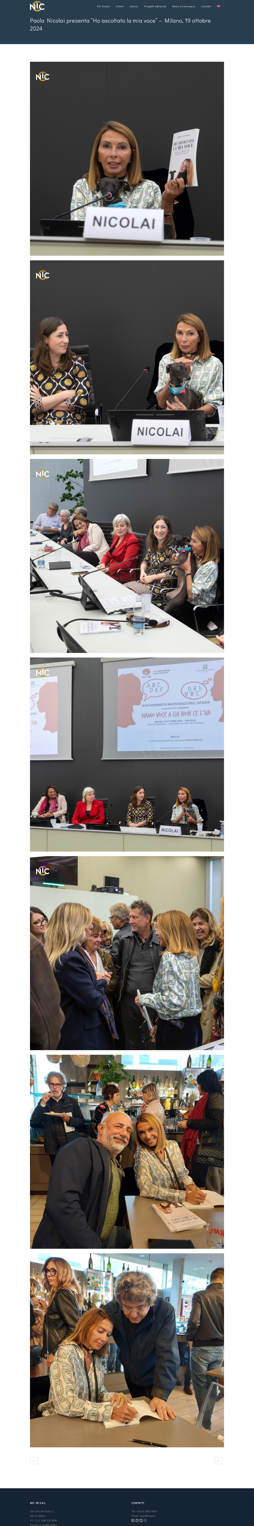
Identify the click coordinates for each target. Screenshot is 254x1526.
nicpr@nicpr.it (147, 1515)
